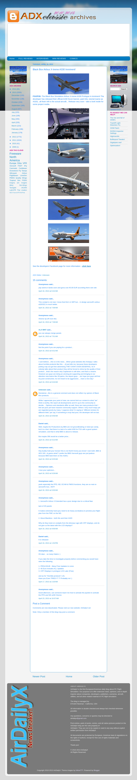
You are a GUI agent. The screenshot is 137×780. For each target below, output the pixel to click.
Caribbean (23, 168)
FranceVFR (16, 192)
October (15, 102)
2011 (14, 140)
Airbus (24, 173)
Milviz (11, 185)
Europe (13, 163)
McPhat (22, 192)
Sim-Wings (23, 185)
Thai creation (22, 190)
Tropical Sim (15, 180)
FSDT (20, 166)
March (14, 126)
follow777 (79, 770)
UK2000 (24, 188)
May (13, 119)
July (13, 112)
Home (11, 58)
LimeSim (23, 175)
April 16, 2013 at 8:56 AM (48, 416)
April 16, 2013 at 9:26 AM (48, 473)
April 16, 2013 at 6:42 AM (48, 291)
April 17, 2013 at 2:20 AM (48, 582)
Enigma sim (14, 183)
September (16, 105)
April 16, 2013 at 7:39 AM (48, 322)
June (14, 116)
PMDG (12, 178)
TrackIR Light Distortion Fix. (115, 124)
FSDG (24, 180)
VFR (25, 163)
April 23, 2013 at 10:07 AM (49, 598)
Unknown (42, 390)
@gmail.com (81, 718)
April (14, 122)
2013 (14, 92)
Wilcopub (13, 173)
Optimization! (115, 145)
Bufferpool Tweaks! (117, 139)
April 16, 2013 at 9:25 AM (48, 459)
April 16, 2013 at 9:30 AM (48, 490)
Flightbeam (14, 175)
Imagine (24, 183)
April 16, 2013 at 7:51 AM (48, 336)
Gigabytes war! (116, 142)
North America (15, 158)
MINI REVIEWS (59, 58)
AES (11, 192)
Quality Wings (21, 178)
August (15, 109)
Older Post (98, 676)
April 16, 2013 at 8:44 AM (48, 382)
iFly (25, 166)
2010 (14, 143)
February (15, 129)
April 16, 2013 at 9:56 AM (48, 529)
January (15, 133)
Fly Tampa (23, 171)
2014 (14, 89)
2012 (14, 137)
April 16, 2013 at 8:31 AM (48, 351)
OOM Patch (114, 128)
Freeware (15, 153)
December (16, 95)
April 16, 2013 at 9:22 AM (48, 440)
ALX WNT (43, 330)
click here (86, 266)
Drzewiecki (14, 171)
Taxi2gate (13, 188)
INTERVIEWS (42, 58)
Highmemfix (114, 136)
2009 (14, 147)
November (16, 99)
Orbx (19, 163)
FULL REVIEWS (25, 58)
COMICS (74, 58)
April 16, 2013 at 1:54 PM (48, 543)
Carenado (13, 168)
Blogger (97, 770)
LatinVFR (13, 190)
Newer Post (39, 676)
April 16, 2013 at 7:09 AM (48, 308)
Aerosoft (13, 166)
